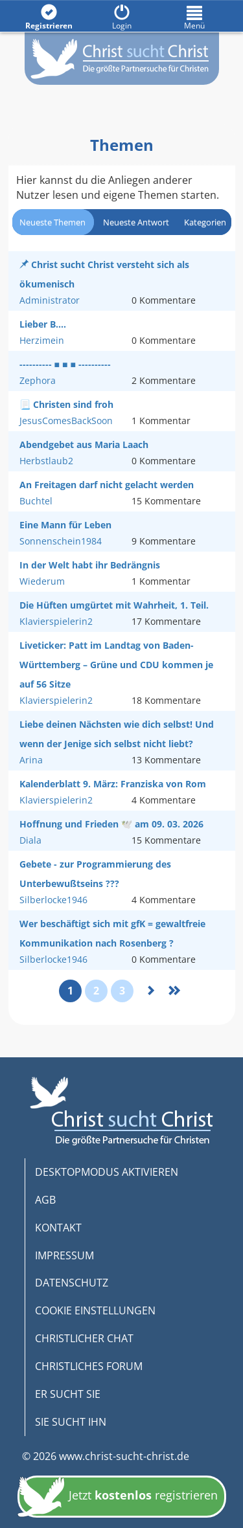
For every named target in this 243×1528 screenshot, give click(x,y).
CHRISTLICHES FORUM (89, 1366)
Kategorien (205, 222)
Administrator (49, 300)
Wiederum (42, 581)
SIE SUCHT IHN (70, 1422)
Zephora (37, 380)
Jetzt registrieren (117, 1497)
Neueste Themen (52, 222)
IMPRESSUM (64, 1255)
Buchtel (35, 501)
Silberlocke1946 (53, 899)
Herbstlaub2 (46, 461)
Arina (31, 760)
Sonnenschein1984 (60, 541)
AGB (45, 1200)
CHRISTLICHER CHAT (84, 1338)
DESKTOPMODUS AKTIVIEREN (106, 1172)
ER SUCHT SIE (67, 1394)
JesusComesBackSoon (66, 420)
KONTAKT (58, 1227)
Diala (30, 840)
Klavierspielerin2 (56, 621)
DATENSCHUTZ (71, 1282)
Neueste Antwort (136, 222)
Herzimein (41, 340)
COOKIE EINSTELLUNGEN (95, 1310)
